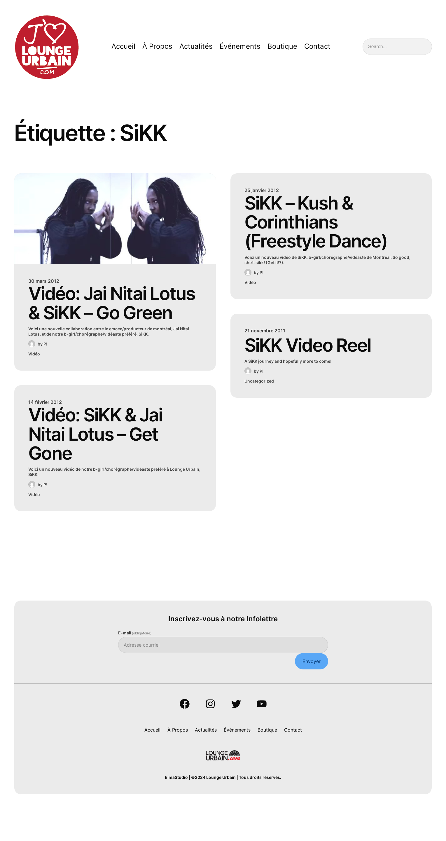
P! (45, 369)
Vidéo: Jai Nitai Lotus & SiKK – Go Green (107, 316)
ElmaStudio (176, 809)
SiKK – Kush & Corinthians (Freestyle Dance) (324, 225)
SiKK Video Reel (315, 350)
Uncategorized (259, 387)
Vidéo (34, 379)
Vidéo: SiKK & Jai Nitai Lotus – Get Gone (104, 463)
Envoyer (311, 693)
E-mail (135, 664)
